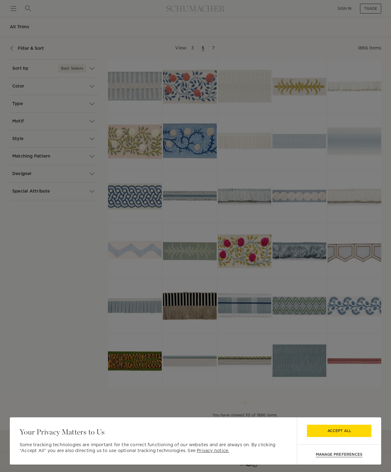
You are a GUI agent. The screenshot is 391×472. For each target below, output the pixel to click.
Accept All (339, 430)
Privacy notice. (213, 450)
